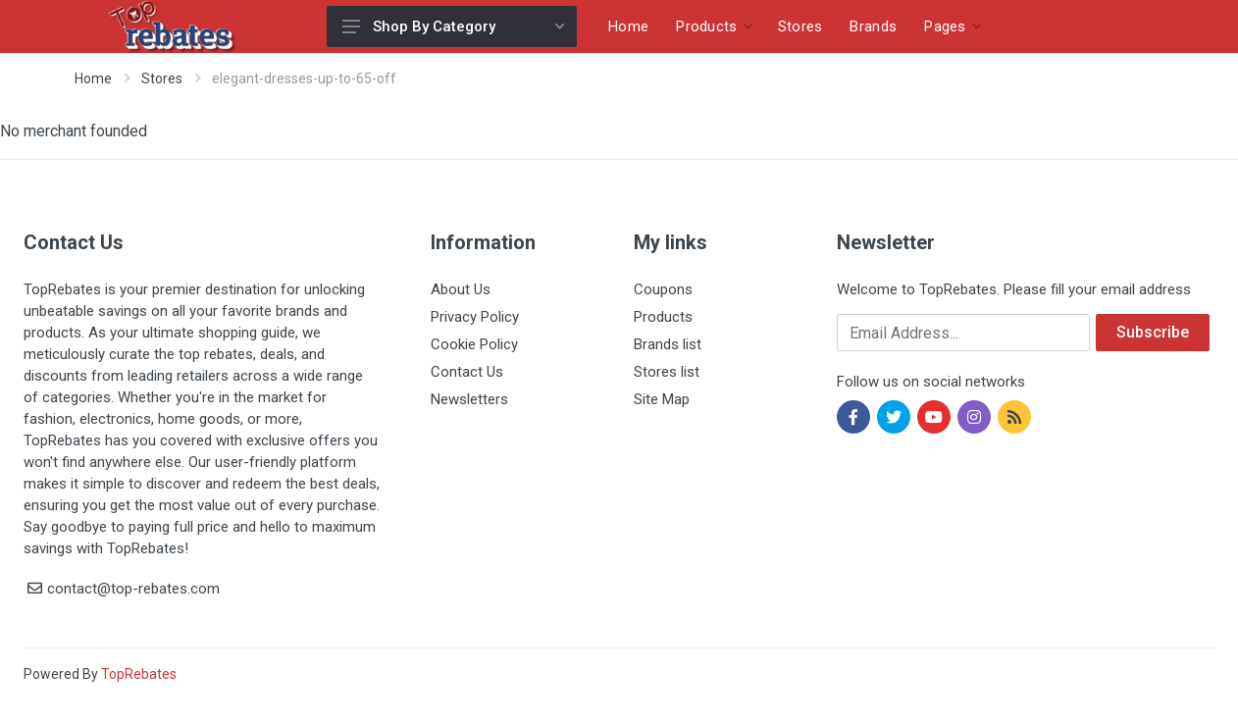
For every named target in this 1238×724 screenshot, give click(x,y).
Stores (161, 78)
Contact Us (467, 372)
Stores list (666, 372)
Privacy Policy (475, 317)
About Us (460, 289)
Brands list (667, 344)
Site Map (662, 399)
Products (663, 317)
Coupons (663, 289)
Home (93, 78)
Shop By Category (453, 26)
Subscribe (1152, 332)
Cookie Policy (474, 344)
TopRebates (139, 674)
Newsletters (469, 399)
